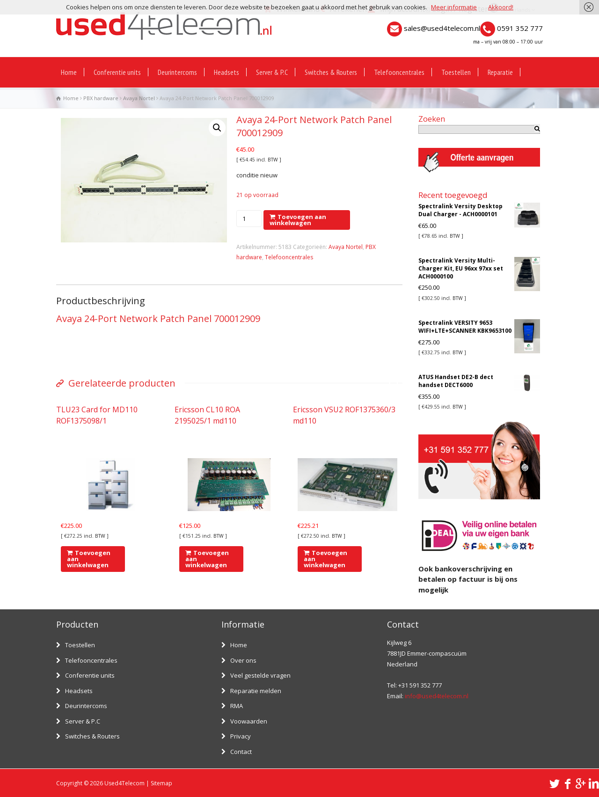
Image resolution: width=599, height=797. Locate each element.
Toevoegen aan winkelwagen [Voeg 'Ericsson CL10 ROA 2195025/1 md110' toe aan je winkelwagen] (207, 558)
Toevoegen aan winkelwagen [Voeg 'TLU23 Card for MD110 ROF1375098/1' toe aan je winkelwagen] (88, 558)
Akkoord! (500, 7)
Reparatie (500, 72)
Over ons (243, 660)
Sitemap (161, 783)
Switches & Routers (331, 72)
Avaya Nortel (139, 98)
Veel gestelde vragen (260, 675)
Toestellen (456, 72)
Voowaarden (248, 721)
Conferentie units (117, 72)
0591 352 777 (520, 28)
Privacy (240, 736)
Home (69, 72)
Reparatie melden (255, 691)
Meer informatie (454, 7)
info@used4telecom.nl (436, 696)
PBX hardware (100, 98)
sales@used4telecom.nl (442, 28)
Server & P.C (272, 72)
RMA (236, 706)
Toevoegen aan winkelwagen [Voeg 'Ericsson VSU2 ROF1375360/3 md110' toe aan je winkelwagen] (325, 558)
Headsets (226, 72)
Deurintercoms (177, 72)
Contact (241, 751)
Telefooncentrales (399, 72)
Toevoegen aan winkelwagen (298, 219)
